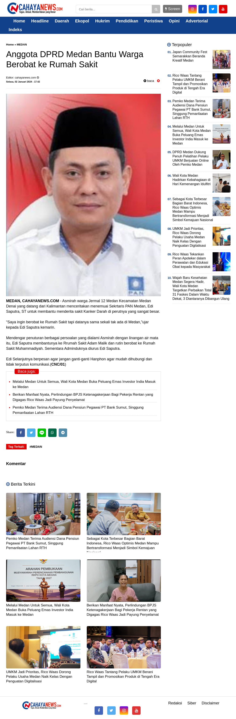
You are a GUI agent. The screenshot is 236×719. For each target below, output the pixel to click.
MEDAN (22, 44)
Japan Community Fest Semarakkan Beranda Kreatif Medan (189, 56)
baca (149, 81)
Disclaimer (210, 703)
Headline (40, 21)
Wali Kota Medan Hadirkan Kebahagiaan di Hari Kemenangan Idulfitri (191, 180)
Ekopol (82, 21)
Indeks (15, 29)
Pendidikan (127, 21)
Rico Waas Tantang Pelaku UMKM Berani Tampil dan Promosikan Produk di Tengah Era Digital (123, 676)
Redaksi (175, 703)
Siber (191, 703)
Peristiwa (153, 21)
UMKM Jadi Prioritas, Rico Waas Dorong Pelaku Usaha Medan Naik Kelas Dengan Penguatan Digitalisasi (39, 676)
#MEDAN (36, 446)
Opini (174, 21)
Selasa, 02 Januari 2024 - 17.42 (23, 81)
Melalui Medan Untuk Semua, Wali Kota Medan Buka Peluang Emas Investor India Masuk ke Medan (39, 610)
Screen (172, 9)
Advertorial (197, 21)
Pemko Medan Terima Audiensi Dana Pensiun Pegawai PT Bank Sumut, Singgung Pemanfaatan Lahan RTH (42, 543)
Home (17, 21)
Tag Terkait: (16, 446)
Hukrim (102, 21)
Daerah (62, 21)
